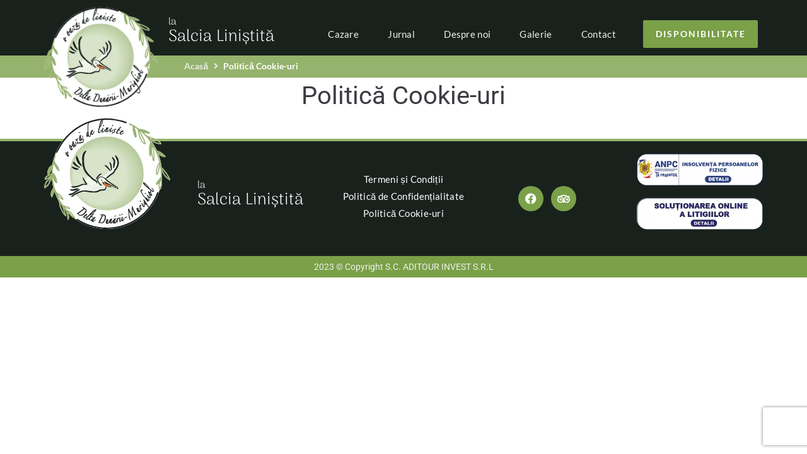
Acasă (196, 66)
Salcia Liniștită (221, 32)
